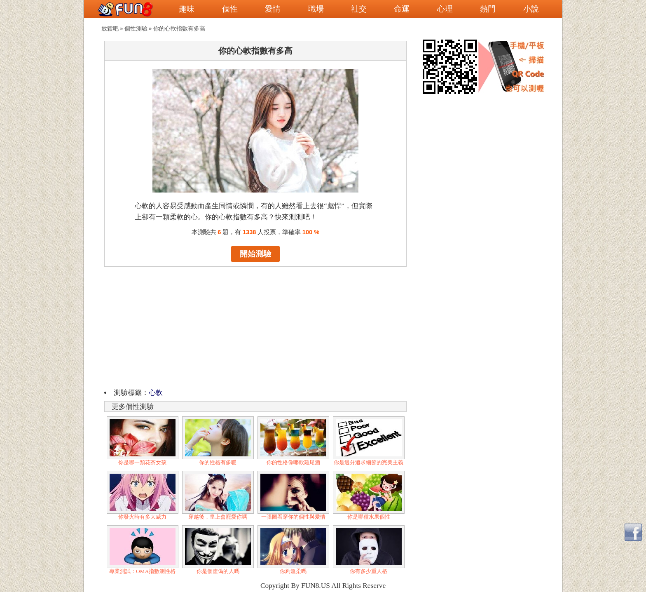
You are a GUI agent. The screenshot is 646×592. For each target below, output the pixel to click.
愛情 (273, 9)
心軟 (156, 393)
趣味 (186, 9)
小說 (531, 9)
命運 (402, 9)
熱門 (488, 9)
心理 (445, 9)
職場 (316, 9)
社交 (359, 9)
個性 (230, 9)
